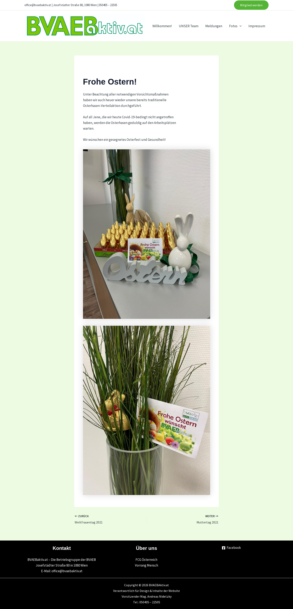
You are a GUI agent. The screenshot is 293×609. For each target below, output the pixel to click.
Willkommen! (162, 26)
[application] (239, 26)
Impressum (256, 26)
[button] (251, 5)
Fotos (235, 26)
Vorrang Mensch (146, 565)
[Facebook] (231, 548)
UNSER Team (188, 26)
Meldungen (213, 26)
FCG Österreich (146, 559)
